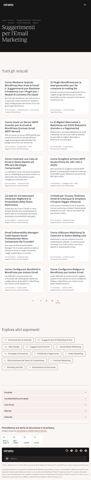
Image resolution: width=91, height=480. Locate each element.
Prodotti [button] (8, 392)
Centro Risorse (11, 21)
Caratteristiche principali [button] (16, 398)
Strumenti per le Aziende (17, 340)
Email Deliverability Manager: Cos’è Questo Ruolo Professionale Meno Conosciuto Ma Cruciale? (22, 237)
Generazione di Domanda (42, 367)
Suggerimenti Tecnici (38, 346)
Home (4, 20)
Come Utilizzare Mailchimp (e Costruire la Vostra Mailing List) (68, 234)
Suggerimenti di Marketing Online (55, 340)
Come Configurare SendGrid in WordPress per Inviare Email (23, 271)
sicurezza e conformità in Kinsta (31, 431)
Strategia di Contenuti (16, 353)
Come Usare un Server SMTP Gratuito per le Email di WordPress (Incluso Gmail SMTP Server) (21, 127)
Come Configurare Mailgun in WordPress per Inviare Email (67, 271)
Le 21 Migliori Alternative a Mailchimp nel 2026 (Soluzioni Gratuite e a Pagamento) (68, 125)
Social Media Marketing (68, 346)
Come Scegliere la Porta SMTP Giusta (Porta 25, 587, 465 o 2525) (67, 162)
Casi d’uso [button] (9, 404)
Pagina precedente (33, 300)
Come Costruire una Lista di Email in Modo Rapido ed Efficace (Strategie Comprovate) (21, 163)
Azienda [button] (8, 417)
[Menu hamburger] (84, 4)
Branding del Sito (13, 367)
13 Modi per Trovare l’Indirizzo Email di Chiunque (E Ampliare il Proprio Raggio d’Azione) (68, 198)
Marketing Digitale (37, 21)
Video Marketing (74, 353)
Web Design (11, 346)
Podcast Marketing (60, 360)
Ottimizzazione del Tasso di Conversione (24, 360)
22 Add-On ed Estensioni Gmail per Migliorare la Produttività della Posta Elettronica (19, 200)
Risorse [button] (7, 411)
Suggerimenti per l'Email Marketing (24, 21)
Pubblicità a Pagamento (46, 353)
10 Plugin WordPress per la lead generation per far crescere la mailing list (65, 85)
